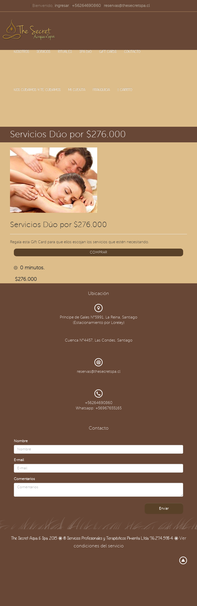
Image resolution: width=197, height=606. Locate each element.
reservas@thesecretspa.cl (127, 5)
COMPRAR (98, 252)
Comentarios (24, 479)
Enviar (164, 508)
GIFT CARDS (107, 51)
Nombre (21, 441)
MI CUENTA (76, 89)
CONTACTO (132, 51)
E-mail (19, 460)
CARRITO (124, 89)
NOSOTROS (21, 51)
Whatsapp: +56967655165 (99, 408)
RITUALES (65, 51)
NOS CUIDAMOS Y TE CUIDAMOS (37, 89)
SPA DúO (86, 51)
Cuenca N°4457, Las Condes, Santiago (98, 340)
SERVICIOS (43, 51)
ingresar (62, 5)
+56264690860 (86, 5)
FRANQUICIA (101, 89)
